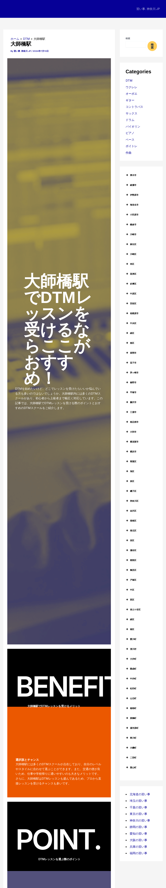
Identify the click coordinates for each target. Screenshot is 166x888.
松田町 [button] (131, 688)
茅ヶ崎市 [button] (132, 372)
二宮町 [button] (131, 757)
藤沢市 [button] (131, 402)
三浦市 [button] (131, 412)
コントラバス (134, 106)
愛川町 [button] (131, 639)
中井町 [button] (131, 678)
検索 (128, 38)
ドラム (130, 120)
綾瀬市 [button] (131, 185)
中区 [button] (130, 589)
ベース (130, 139)
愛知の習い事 (138, 833)
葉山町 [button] (131, 767)
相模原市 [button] (132, 313)
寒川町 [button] (131, 737)
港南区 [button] (131, 520)
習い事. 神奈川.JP (148, 9)
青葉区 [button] (131, 461)
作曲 (128, 152)
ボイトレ (131, 146)
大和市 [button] (131, 431)
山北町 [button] (131, 698)
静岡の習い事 (138, 827)
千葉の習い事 (138, 807)
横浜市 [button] (131, 451)
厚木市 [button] (131, 175)
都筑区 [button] (131, 560)
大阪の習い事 (138, 840)
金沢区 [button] (131, 510)
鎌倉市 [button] (131, 224)
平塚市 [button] (131, 392)
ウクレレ (131, 87)
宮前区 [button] (131, 303)
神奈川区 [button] (132, 501)
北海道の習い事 (140, 794)
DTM (129, 80)
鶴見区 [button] (131, 570)
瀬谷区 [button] (131, 550)
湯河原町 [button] (132, 728)
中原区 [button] (131, 293)
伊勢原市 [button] (132, 194)
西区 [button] (130, 599)
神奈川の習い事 (140, 820)
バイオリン (133, 126)
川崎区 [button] (131, 254)
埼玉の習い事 (138, 800)
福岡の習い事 (138, 853)
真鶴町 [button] (131, 718)
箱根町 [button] (131, 708)
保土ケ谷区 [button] (133, 609)
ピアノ (130, 133)
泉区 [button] (130, 481)
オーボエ (131, 93)
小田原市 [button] (132, 214)
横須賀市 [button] (132, 441)
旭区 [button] (130, 471)
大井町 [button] (131, 658)
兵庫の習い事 (138, 846)
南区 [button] (130, 343)
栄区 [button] (130, 540)
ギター (130, 100)
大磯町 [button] (131, 747)
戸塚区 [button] (131, 579)
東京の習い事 (138, 813)
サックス (131, 113)
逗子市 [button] (131, 362)
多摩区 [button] (131, 283)
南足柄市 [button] (132, 422)
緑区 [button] (130, 333)
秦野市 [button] (131, 382)
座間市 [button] (131, 352)
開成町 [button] (131, 668)
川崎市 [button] (131, 234)
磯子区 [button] (131, 491)
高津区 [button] (131, 273)
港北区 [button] (131, 530)
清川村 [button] (131, 649)
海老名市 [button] (132, 204)
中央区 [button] (131, 323)
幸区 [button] (130, 264)
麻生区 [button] (131, 244)
